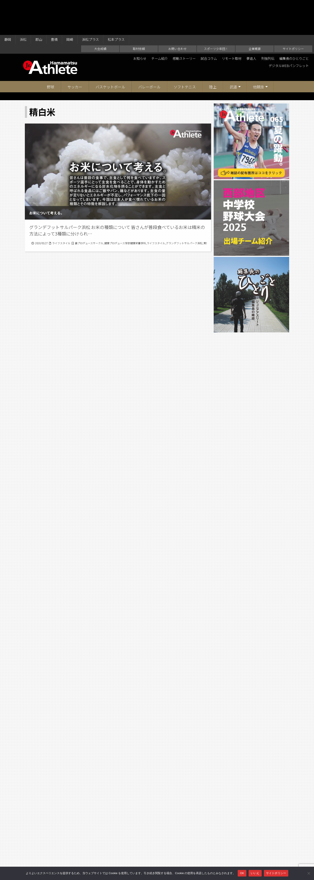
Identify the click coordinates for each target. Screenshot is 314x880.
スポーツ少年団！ (216, 14)
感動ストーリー (176, 24)
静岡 (7, 4)
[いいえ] (308, 873)
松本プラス (119, 4)
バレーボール (149, 52)
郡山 (39, 4)
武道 (233, 52)
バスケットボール (110, 52)
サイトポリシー (293, 14)
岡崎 (71, 4)
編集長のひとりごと (293, 24)
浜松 (23, 4)
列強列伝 (265, 24)
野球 (50, 52)
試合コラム (202, 24)
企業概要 (255, 14)
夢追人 (247, 24)
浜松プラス (92, 4)
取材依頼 (139, 14)
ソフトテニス (185, 52)
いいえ (255, 873)
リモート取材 (226, 24)
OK (242, 873)
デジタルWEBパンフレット (287, 31)
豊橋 (55, 4)
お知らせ (129, 24)
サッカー (74, 52)
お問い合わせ (177, 14)
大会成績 (100, 14)
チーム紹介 (150, 24)
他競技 (258, 52)
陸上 (213, 52)
